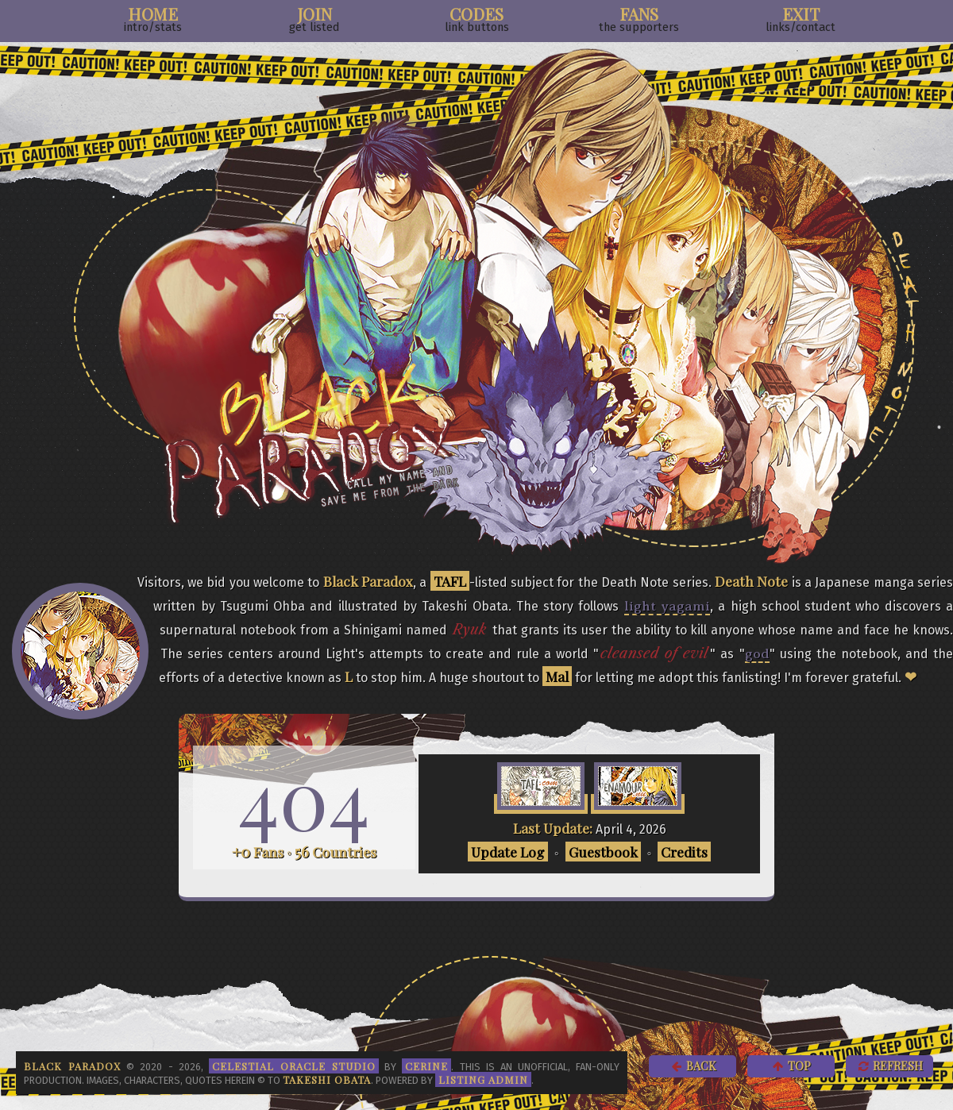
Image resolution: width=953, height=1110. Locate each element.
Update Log (508, 851)
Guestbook (603, 851)
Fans (639, 18)
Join (314, 18)
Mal (557, 676)
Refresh (890, 1065)
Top (791, 1065)
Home (153, 18)
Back (693, 1065)
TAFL (450, 581)
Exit (800, 18)
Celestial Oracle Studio (294, 1066)
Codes (477, 18)
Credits (684, 851)
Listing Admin (483, 1079)
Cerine (426, 1066)
